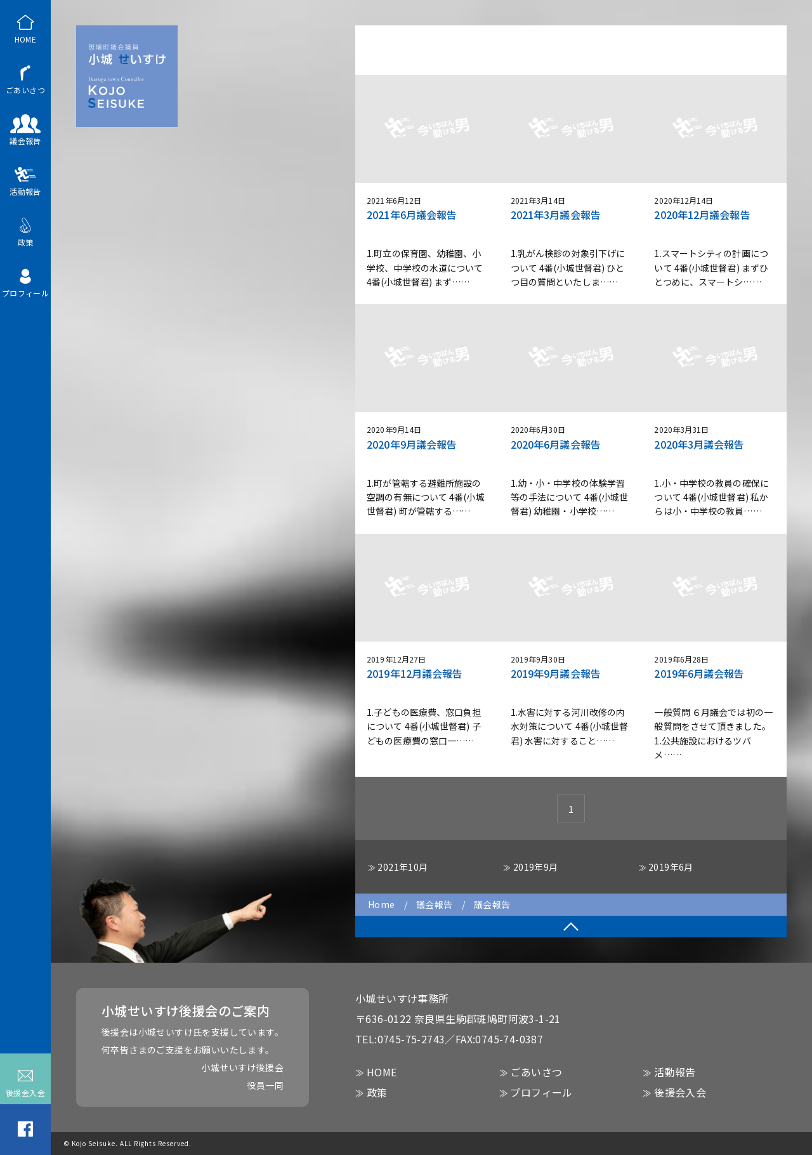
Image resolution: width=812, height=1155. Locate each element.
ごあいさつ (25, 78)
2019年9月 (535, 867)
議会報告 (25, 129)
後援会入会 (25, 1081)
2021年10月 (402, 867)
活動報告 (25, 180)
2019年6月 (670, 867)
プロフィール (25, 281)
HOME (25, 27)
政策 (25, 231)
